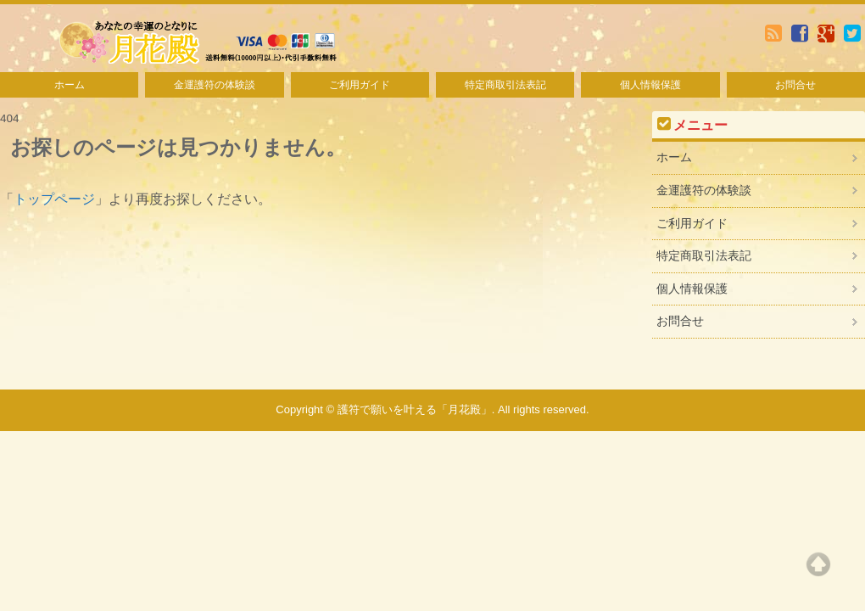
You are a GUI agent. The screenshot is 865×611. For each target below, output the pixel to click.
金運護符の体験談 (214, 85)
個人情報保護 (650, 85)
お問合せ (795, 85)
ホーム (69, 85)
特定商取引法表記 (505, 85)
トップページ (54, 199)
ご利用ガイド (359, 85)
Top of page (818, 564)
